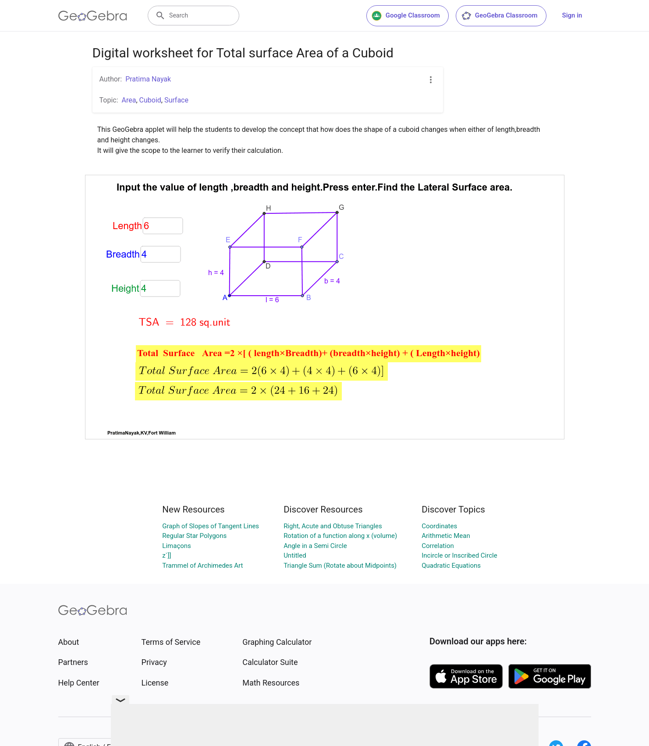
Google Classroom (406, 16)
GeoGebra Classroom (499, 16)
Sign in (572, 15)
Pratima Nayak (148, 79)
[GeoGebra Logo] (92, 16)
